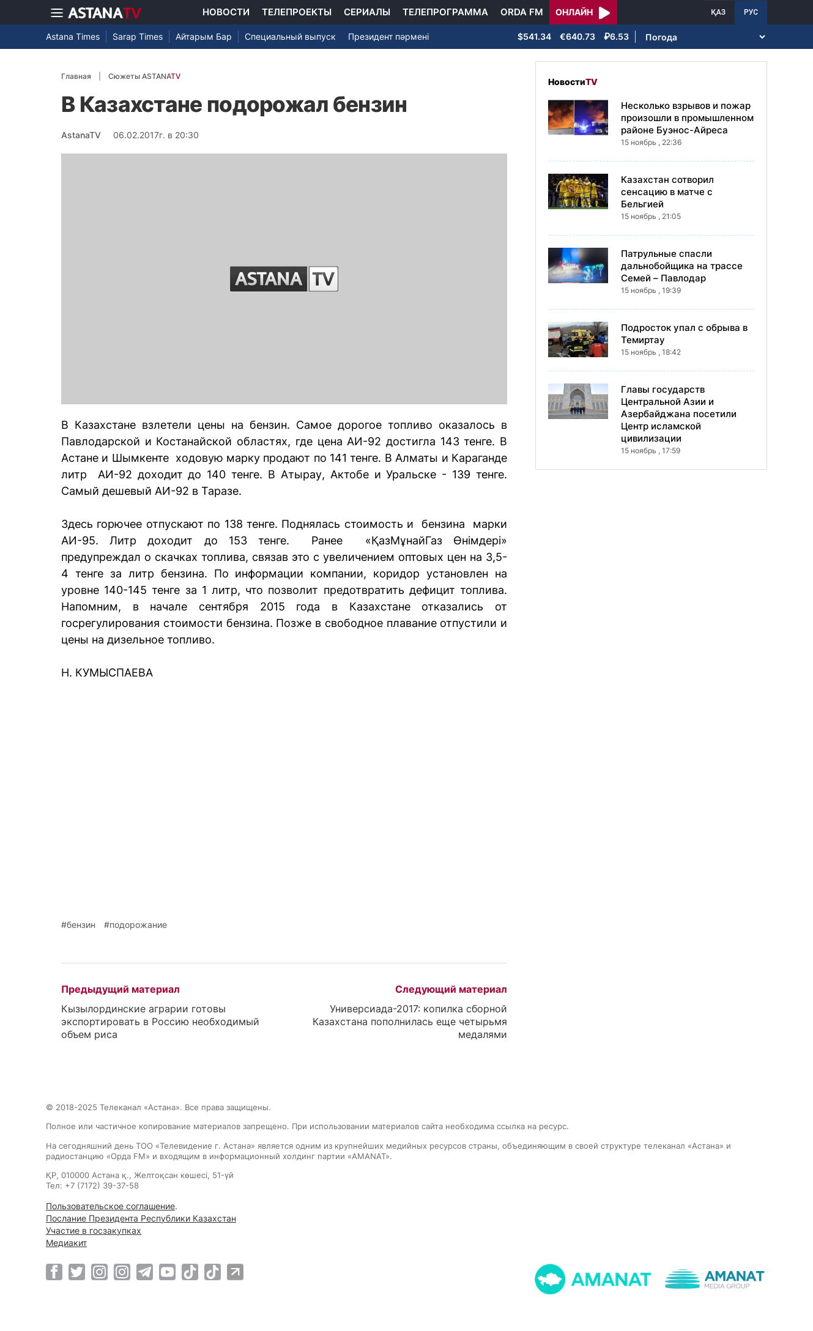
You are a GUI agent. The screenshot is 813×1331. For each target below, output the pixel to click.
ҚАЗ (718, 12)
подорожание (138, 925)
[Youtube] (167, 1271)
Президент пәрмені (388, 36)
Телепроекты (297, 12)
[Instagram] (99, 1271)
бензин (81, 925)
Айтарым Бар (204, 36)
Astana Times (73, 36)
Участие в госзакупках (93, 1230)
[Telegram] (144, 1271)
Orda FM (521, 12)
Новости (226, 12)
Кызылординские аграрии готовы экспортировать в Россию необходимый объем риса (160, 1021)
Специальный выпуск (290, 36)
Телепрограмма (445, 12)
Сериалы (367, 12)
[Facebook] (54, 1271)
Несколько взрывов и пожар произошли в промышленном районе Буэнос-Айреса (687, 118)
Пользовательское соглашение (110, 1206)
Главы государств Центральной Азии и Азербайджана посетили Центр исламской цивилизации (679, 414)
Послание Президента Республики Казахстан (141, 1218)
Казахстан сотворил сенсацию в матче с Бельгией (667, 192)
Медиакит (66, 1242)
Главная (76, 76)
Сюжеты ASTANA (144, 76)
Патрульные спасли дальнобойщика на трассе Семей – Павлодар (682, 266)
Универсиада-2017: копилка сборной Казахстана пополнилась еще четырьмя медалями (410, 1021)
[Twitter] (76, 1271)
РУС (751, 12)
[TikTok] (190, 1272)
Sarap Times (138, 36)
